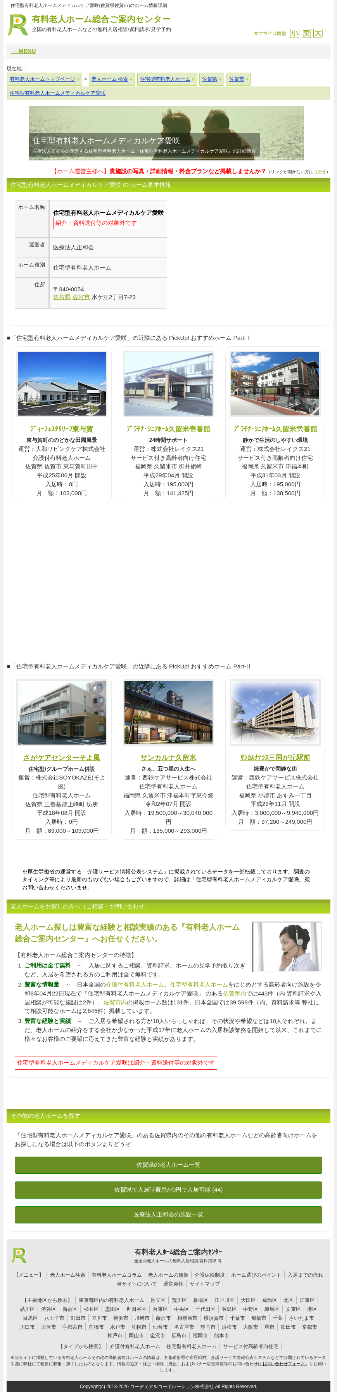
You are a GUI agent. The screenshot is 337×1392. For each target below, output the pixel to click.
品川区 (27, 1309)
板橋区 (200, 1300)
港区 (312, 1309)
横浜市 (120, 1318)
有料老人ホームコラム (117, 1275)
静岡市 (208, 1327)
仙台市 (160, 1327)
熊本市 (221, 1335)
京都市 (309, 1327)
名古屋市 (184, 1327)
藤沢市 (163, 1318)
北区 (288, 1300)
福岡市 (200, 1335)
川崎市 (142, 1318)
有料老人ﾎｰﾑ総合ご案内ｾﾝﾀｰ (178, 1256)
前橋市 (96, 1327)
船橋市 (258, 1318)
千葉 (278, 1318)
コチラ (319, 171)
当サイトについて (137, 1284)
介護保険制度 (210, 1275)
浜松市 (229, 1327)
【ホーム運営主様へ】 (158, 171)
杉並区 (91, 1309)
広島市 (179, 1335)
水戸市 (117, 1327)
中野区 (250, 1309)
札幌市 (139, 1327)
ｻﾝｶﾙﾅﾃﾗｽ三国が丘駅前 (275, 757)
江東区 (307, 1300)
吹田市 (288, 1327)
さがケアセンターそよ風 (61, 757)
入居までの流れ (305, 1275)
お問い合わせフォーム (283, 1363)
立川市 (99, 1318)
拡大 (318, 33)
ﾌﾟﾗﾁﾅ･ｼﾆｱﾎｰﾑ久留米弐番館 (275, 429)
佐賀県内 (234, 993)
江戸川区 (224, 1300)
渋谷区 (48, 1309)
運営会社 (173, 1284)
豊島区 (229, 1309)
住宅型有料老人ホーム (199, 984)
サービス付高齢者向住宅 (250, 1346)
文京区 (293, 1309)
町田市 (78, 1318)
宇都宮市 (72, 1327)
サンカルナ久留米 (168, 757)
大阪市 (250, 1327)
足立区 (158, 1300)
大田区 (248, 1300)
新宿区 (70, 1309)
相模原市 (187, 1318)
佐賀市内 (115, 1002)
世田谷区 (136, 1309)
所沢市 (48, 1327)
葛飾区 (269, 1300)
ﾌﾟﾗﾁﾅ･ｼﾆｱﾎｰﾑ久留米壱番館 (168, 429)
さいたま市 (301, 1318)
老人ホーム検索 (67, 1275)
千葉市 (237, 1318)
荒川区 (179, 1300)
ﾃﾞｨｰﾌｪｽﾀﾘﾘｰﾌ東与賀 (61, 429)
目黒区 (30, 1318)
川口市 (27, 1327)
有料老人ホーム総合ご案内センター (101, 23)
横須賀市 (214, 1318)
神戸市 (115, 1335)
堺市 (269, 1327)
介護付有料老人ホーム (135, 984)
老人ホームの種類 (168, 1275)
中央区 (181, 1309)
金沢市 (157, 1335)
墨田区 (112, 1309)
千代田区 (205, 1309)
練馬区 (272, 1309)
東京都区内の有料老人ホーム (111, 1300)
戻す (306, 33)
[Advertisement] (232, 254)
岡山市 (136, 1335)
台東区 (160, 1309)
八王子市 (54, 1318)
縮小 (294, 33)
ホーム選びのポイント (256, 1275)
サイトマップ (205, 1284)
